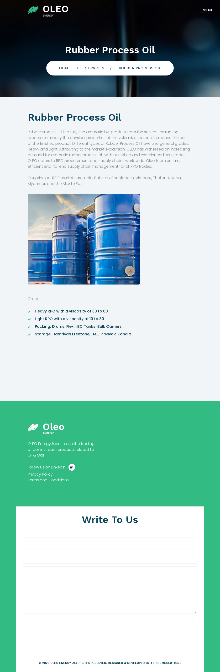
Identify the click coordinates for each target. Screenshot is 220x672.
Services (94, 68)
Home (65, 68)
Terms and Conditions (48, 480)
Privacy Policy (40, 474)
